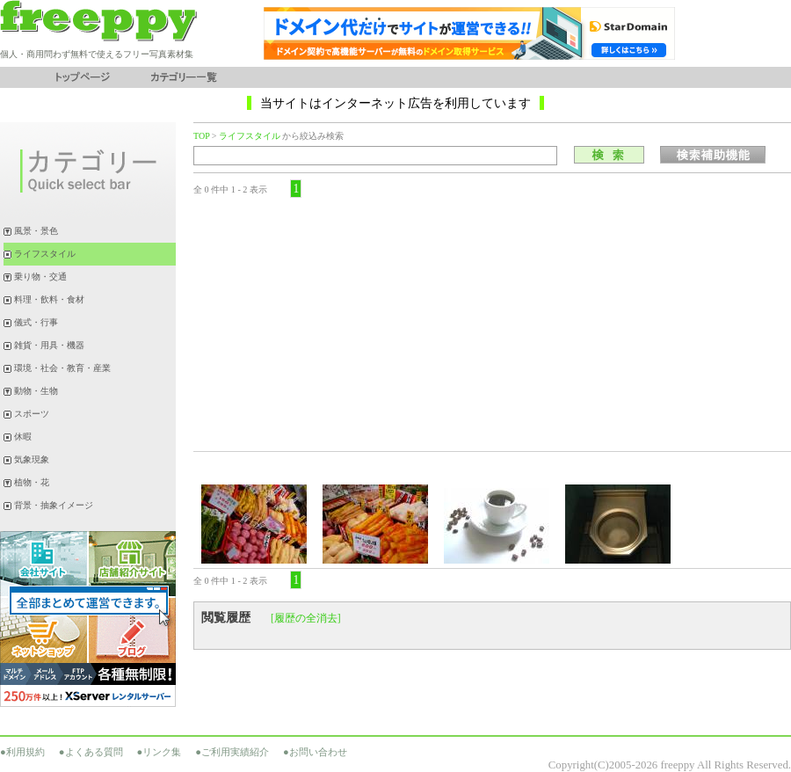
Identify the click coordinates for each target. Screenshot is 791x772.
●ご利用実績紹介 (232, 752)
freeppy (677, 765)
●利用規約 (22, 752)
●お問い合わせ (315, 752)
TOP (201, 136)
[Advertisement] (492, 323)
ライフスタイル (249, 136)
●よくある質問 (91, 752)
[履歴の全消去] (306, 618)
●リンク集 (159, 752)
